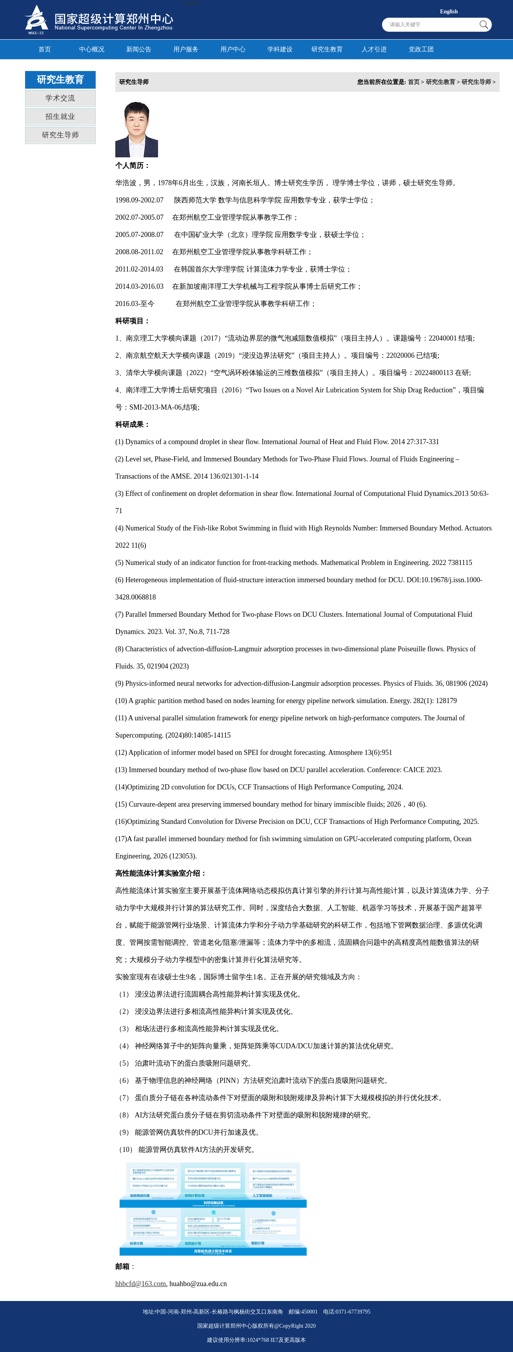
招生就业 (60, 116)
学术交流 (60, 98)
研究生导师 (60, 135)
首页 (44, 49)
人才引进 (374, 49)
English (192, 3)
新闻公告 (138, 49)
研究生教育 (327, 49)
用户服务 (185, 49)
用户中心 (233, 49)
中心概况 (91, 49)
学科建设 (280, 49)
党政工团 (421, 49)
